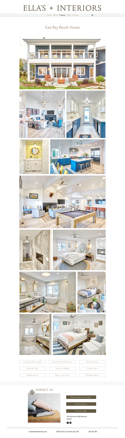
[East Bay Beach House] (62, 362)
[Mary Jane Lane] (62, 375)
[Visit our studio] (81, 411)
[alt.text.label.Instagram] (92, 15)
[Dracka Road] (92, 362)
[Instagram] (70, 423)
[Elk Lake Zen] (32, 368)
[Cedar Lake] (92, 368)
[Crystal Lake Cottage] (32, 362)
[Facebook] (68, 423)
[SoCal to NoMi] (62, 368)
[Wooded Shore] (92, 375)
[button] (55, 15)
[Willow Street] (33, 375)
